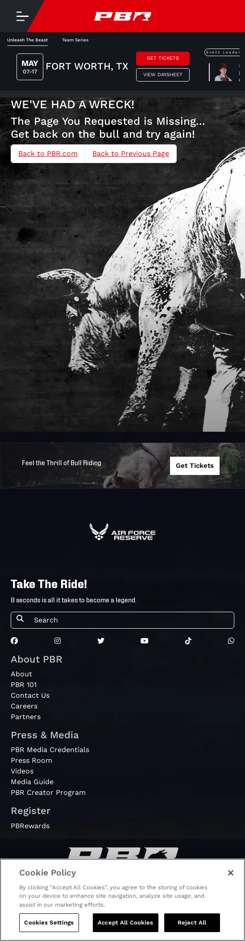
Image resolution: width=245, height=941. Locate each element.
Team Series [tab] (75, 39)
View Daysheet (163, 75)
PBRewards (30, 826)
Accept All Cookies (125, 923)
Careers (24, 706)
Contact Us (30, 695)
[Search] (131, 620)
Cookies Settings (49, 923)
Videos (22, 771)
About (21, 674)
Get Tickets (163, 58)
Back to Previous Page (130, 153)
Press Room (31, 760)
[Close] (231, 873)
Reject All (192, 923)
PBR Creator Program (48, 792)
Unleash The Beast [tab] (27, 39)
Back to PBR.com (48, 153)
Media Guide (32, 781)
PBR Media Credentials (50, 749)
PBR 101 (24, 684)
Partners (26, 716)
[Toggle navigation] (22, 16)
